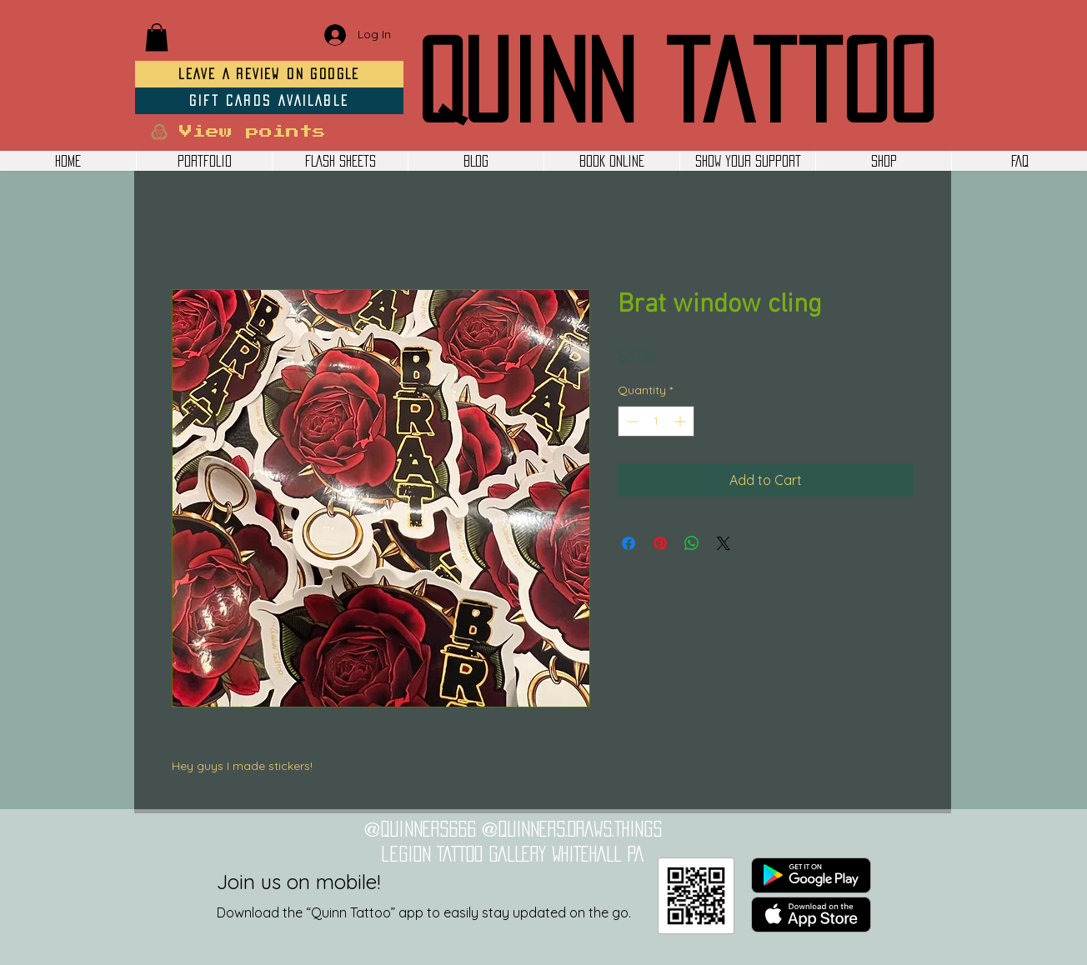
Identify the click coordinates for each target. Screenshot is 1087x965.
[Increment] (681, 421)
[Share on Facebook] (629, 543)
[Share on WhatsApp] (692, 543)
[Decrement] (630, 421)
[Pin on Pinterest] (660, 543)
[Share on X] (724, 543)
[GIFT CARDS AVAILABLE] (269, 101)
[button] (156, 37)
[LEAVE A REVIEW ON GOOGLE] (269, 74)
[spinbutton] (656, 421)
